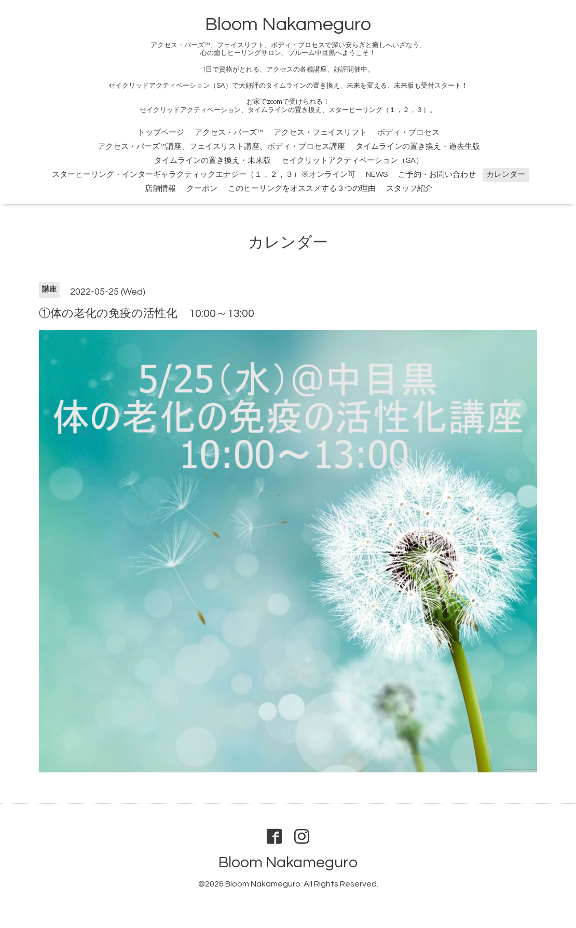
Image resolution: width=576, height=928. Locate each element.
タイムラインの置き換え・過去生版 (417, 146)
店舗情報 (160, 188)
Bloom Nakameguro (288, 24)
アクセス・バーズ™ (229, 132)
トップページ (161, 132)
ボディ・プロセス (408, 132)
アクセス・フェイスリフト (320, 132)
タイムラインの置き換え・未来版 (212, 160)
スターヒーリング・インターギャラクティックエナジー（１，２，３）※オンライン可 (203, 174)
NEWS (377, 174)
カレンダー (505, 174)
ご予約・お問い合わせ (437, 174)
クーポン (201, 188)
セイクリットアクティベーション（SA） (352, 160)
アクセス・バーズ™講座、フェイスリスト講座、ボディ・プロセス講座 (221, 146)
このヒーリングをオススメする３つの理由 (302, 188)
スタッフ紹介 (409, 188)
